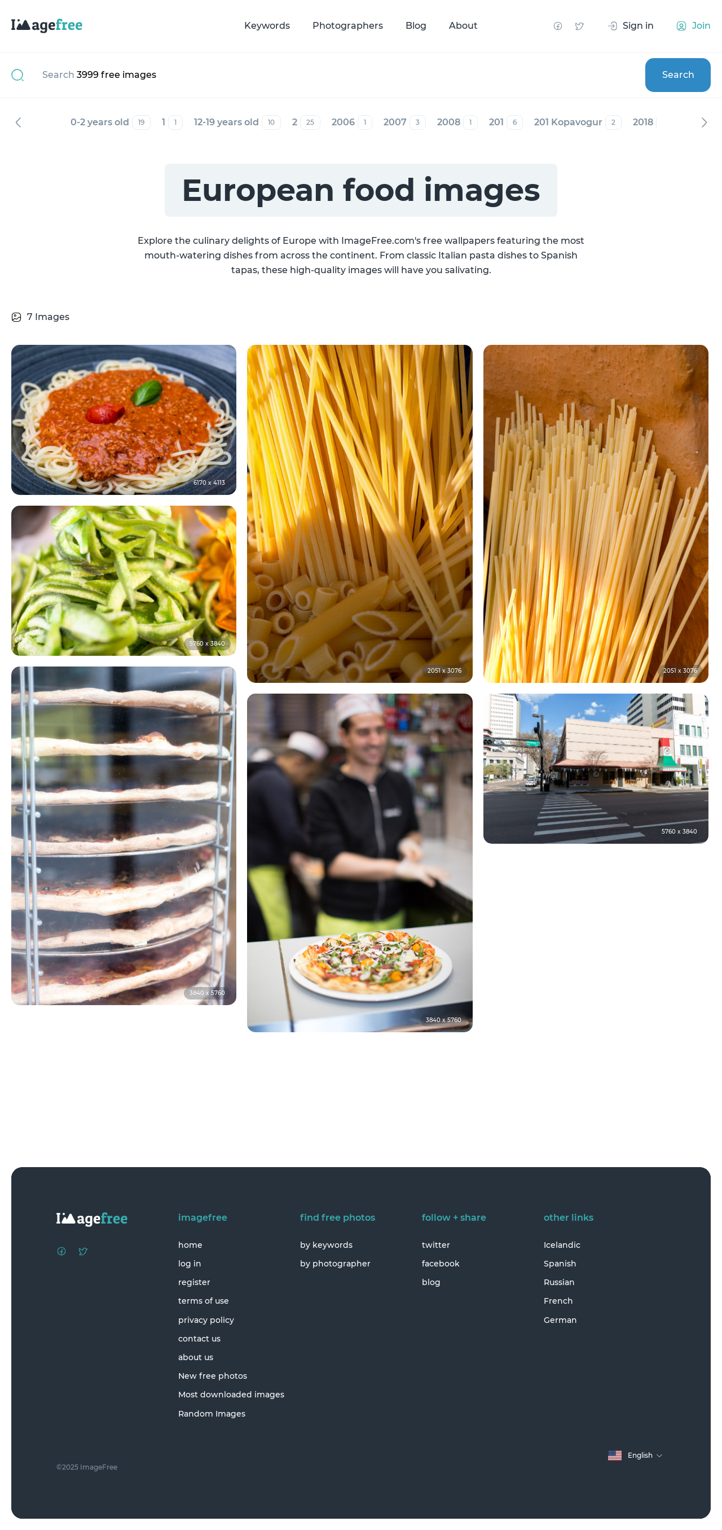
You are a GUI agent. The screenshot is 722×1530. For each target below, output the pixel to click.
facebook (441, 1264)
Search (678, 74)
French (558, 1301)
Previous (18, 122)
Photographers (347, 25)
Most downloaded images (231, 1394)
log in (189, 1264)
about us (195, 1357)
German (560, 1320)
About (463, 25)
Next (704, 122)
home (190, 1245)
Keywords (267, 25)
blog (431, 1282)
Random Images (211, 1414)
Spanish (560, 1264)
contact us (199, 1339)
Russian (559, 1282)
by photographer (335, 1264)
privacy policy (206, 1320)
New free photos (212, 1376)
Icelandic (562, 1245)
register (194, 1282)
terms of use (203, 1301)
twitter (436, 1245)
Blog (416, 25)
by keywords (326, 1245)
